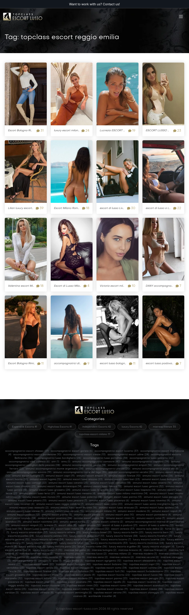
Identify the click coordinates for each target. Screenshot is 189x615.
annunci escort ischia (157, 476)
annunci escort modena (134, 511)
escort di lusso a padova (120, 525)
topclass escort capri (144, 564)
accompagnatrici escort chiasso (27, 451)
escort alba (67, 525)
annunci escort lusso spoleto (159, 508)
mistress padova (171, 554)
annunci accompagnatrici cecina (84, 465)
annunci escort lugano (45, 479)
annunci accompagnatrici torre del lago (80, 472)
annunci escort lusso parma (123, 497)
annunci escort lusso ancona (83, 479)
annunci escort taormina (40, 522)
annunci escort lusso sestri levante (74, 508)
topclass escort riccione (48, 586)
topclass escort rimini (82, 586)
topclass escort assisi (38, 564)
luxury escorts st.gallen (124, 547)
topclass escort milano (40, 578)
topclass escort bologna (73, 564)
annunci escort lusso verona (64, 511)
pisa (57, 561)
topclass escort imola (48, 575)
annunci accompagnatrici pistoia (107, 469)
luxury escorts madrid (41, 543)
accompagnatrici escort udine (128, 454)
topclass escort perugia (146, 578)
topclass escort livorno (113, 575)
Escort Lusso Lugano (39, 529)
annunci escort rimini (120, 518)
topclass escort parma (111, 578)
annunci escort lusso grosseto (49, 490)
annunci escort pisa (120, 515)
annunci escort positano (55, 518)
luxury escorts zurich (47, 550)
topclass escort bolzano (110, 564)
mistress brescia (130, 550)
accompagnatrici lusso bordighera (57, 458)
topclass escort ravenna (143, 582)
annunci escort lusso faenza (102, 486)
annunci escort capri (60, 476)
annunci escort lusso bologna (162, 479)
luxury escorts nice (32, 547)
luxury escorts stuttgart (158, 547)
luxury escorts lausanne (82, 539)
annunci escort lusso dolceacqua (59, 486)
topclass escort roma (115, 586)
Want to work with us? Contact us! (94, 4)
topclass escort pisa (40, 582)
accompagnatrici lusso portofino (105, 458)
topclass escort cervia (42, 568)
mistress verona (147, 557)
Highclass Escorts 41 (60, 427)
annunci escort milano (101, 511)
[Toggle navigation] (181, 16)
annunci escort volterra (107, 522)
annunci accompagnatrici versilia (131, 472)
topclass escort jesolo (80, 575)
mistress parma (17, 557)
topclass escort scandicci (151, 586)
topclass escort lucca (147, 575)
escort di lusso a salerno (156, 525)
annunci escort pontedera (153, 515)
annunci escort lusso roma (104, 504)
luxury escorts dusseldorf (86, 536)
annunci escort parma (57, 515)
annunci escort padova (23, 515)
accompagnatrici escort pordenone (37, 454)
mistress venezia (122, 557)
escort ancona (89, 525)
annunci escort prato (89, 518)
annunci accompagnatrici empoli (130, 465)
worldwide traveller (102, 596)
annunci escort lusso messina (76, 493)
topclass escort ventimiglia (73, 593)
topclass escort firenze (40, 571)
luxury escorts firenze (122, 536)
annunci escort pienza (89, 515)
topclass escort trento (78, 589)
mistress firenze (155, 550)
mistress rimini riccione (46, 557)
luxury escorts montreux (147, 543)
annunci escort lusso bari (122, 479)
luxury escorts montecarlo (109, 543)
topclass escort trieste (146, 589)
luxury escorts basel (97, 532)
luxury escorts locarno (116, 539)
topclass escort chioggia (77, 568)
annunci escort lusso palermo (82, 497)
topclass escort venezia (37, 593)
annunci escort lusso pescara (68, 501)
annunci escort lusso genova (144, 486)
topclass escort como (111, 568)
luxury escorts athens (65, 532)
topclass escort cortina (145, 568)
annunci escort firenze (124, 476)
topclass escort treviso (112, 589)
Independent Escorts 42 (96, 427)
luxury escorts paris (61, 547)
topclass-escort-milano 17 (94, 434)
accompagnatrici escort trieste (84, 454)
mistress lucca (96, 554)
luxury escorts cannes (51, 536)
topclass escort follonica (76, 571)
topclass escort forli (109, 571)
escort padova (97, 529)
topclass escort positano (74, 582)
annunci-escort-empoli (26, 525)
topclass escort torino (44, 589)
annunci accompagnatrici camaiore (96, 462)
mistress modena (145, 554)
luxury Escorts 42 (132, 427)
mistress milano (120, 554)
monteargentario (24, 561)
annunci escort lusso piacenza (109, 501)
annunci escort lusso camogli (27, 483)
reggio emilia (73, 561)
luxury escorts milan (74, 543)
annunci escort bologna (28, 476)
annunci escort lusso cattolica (110, 483)
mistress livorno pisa (69, 554)
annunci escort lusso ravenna (150, 501)
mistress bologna (104, 550)
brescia (50, 525)
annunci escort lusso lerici (37, 493)
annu (65, 462)
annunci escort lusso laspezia (135, 490)
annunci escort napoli (167, 511)
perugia (44, 561)
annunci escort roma (151, 518)
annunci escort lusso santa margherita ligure (153, 504)
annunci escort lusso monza (41, 497)
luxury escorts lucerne (149, 539)
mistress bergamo (77, 550)
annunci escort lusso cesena (152, 483)
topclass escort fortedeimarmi (147, 571)
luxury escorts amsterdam (29, 532)
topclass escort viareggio (146, 593)
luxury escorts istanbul (48, 539)
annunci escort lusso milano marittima (122, 493)
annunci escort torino (74, 522)
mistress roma (74, 557)
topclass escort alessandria (142, 561)
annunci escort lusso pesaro (27, 501)
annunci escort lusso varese (25, 511)
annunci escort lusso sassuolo (29, 508)
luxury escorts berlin (128, 532)
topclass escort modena (75, 578)
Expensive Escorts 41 (24, 427)
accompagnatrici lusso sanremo (151, 458)
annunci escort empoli (92, 476)
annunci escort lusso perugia (163, 497)
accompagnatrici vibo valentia (29, 462)
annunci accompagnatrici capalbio (145, 462)
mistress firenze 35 (164, 427)
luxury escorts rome (92, 547)
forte (170, 529)
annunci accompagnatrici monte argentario (54, 469)
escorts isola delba (149, 529)
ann (55, 462)
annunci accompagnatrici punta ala (155, 469)
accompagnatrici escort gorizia (72, 451)
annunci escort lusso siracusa (118, 508)
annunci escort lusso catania (68, 483)
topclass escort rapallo (109, 582)
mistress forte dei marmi (36, 554)
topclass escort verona (110, 593)
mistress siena (97, 557)
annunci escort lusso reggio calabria (59, 504)
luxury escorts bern (159, 532)
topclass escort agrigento (103, 561)
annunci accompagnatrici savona (29, 472)
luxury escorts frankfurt (156, 536)
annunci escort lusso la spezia (93, 490)
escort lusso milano (70, 529)
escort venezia (122, 529)
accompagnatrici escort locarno (116, 451)
